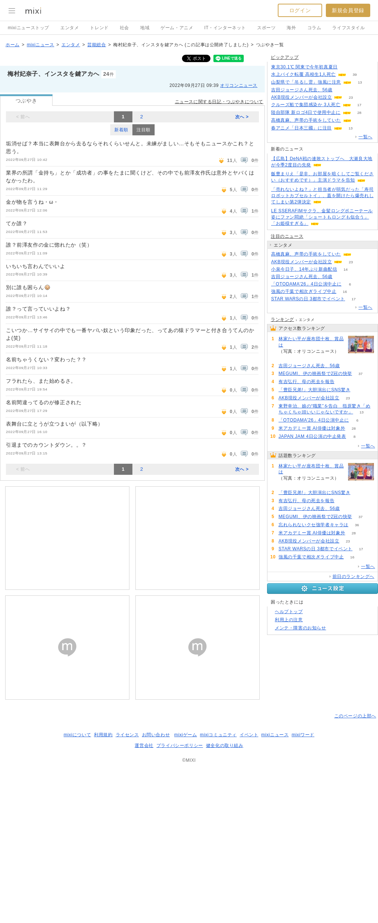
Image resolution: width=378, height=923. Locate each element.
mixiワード (302, 734)
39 (354, 74)
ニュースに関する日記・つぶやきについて (219, 101)
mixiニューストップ (28, 27)
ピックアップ (285, 57)
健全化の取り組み (224, 745)
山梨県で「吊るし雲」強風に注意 (306, 82)
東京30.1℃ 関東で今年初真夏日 (304, 67)
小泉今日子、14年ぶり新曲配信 (304, 269)
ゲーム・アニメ (177, 27)
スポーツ (266, 27)
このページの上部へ (355, 716)
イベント (249, 734)
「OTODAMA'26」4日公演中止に (306, 284)
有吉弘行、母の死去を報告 (306, 381)
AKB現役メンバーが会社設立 (301, 97)
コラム (314, 27)
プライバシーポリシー (179, 745)
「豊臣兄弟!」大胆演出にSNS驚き (314, 389)
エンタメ (69, 27)
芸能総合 (96, 44)
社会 (124, 27)
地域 (144, 27)
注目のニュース (287, 236)
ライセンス (127, 734)
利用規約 (103, 734)
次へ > (242, 116)
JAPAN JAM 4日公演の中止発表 (312, 436)
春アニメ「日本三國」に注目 (301, 128)
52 (346, 67)
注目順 (143, 129)
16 (345, 292)
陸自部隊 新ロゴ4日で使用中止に (306, 112)
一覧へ (365, 136)
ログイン (300, 10)
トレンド (99, 27)
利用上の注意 (289, 619)
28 (359, 113)
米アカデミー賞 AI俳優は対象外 (312, 428)
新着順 (121, 129)
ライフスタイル (348, 27)
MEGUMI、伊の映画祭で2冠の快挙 (315, 373)
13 (360, 82)
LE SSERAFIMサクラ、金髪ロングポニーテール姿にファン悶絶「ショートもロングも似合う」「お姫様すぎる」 (322, 217)
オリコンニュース (238, 85)
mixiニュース (40, 44)
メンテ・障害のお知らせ (300, 627)
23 (351, 97)
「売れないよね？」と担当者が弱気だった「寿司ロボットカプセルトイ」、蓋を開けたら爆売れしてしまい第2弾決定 (322, 195)
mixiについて (77, 734)
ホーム (13, 44)
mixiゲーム (185, 734)
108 (287, 358)
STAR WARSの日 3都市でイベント (308, 298)
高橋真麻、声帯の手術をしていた (306, 120)
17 (359, 105)
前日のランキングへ (353, 576)
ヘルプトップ (289, 611)
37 (360, 374)
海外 (291, 27)
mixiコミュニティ (218, 734)
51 (341, 90)
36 (357, 525)
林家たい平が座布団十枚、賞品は (311, 342)
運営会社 (144, 745)
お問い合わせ (156, 734)
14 (346, 269)
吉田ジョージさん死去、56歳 (302, 89)
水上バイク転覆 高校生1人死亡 (303, 74)
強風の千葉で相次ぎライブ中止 (303, 291)
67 (359, 390)
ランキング (282, 319)
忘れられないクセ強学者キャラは (313, 524)
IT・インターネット (225, 27)
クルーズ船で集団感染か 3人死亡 (306, 104)
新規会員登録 (348, 10)
